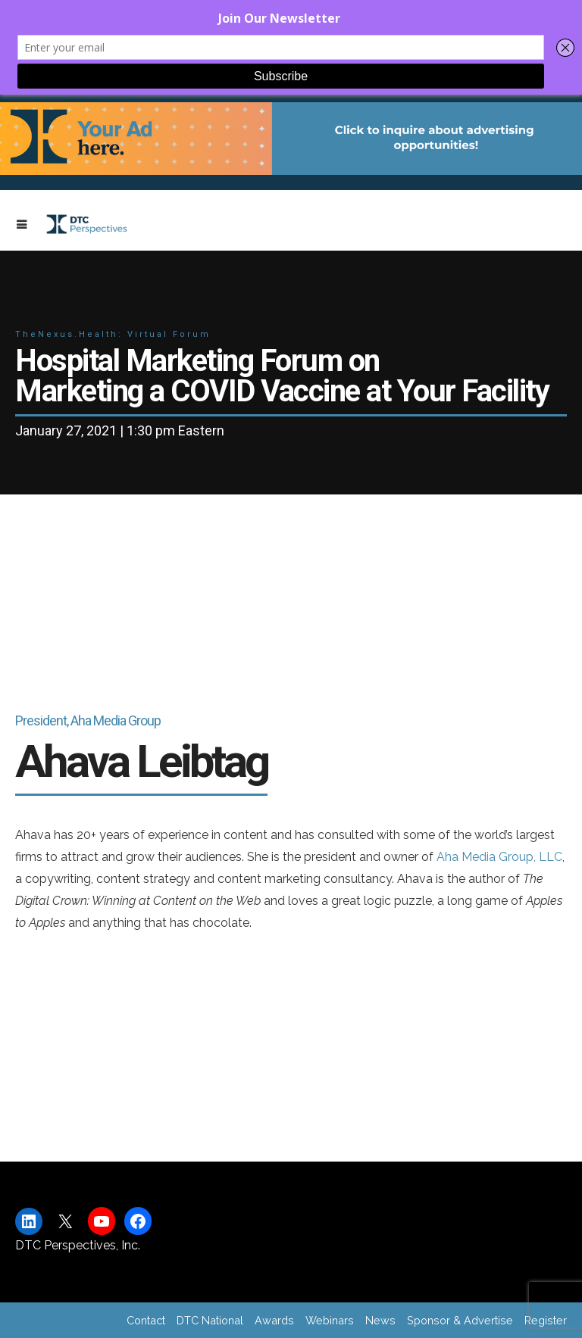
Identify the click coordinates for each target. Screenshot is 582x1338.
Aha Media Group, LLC (499, 857)
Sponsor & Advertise (460, 1320)
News (380, 1320)
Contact (146, 1320)
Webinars (329, 1320)
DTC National (210, 1320)
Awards (274, 1320)
